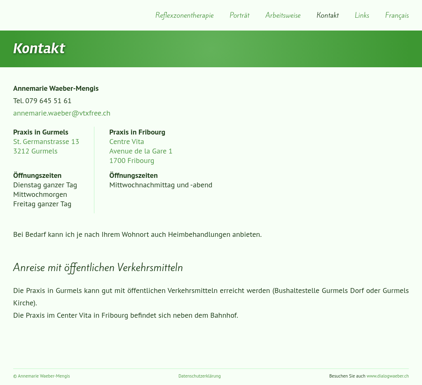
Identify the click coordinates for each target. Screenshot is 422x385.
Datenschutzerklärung (199, 376)
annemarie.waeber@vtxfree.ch (61, 113)
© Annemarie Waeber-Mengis (41, 376)
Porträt (239, 15)
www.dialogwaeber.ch (388, 376)
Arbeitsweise (282, 15)
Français (397, 15)
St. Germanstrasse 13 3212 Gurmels (46, 146)
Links (362, 15)
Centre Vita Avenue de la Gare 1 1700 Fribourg (140, 151)
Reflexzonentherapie (184, 15)
